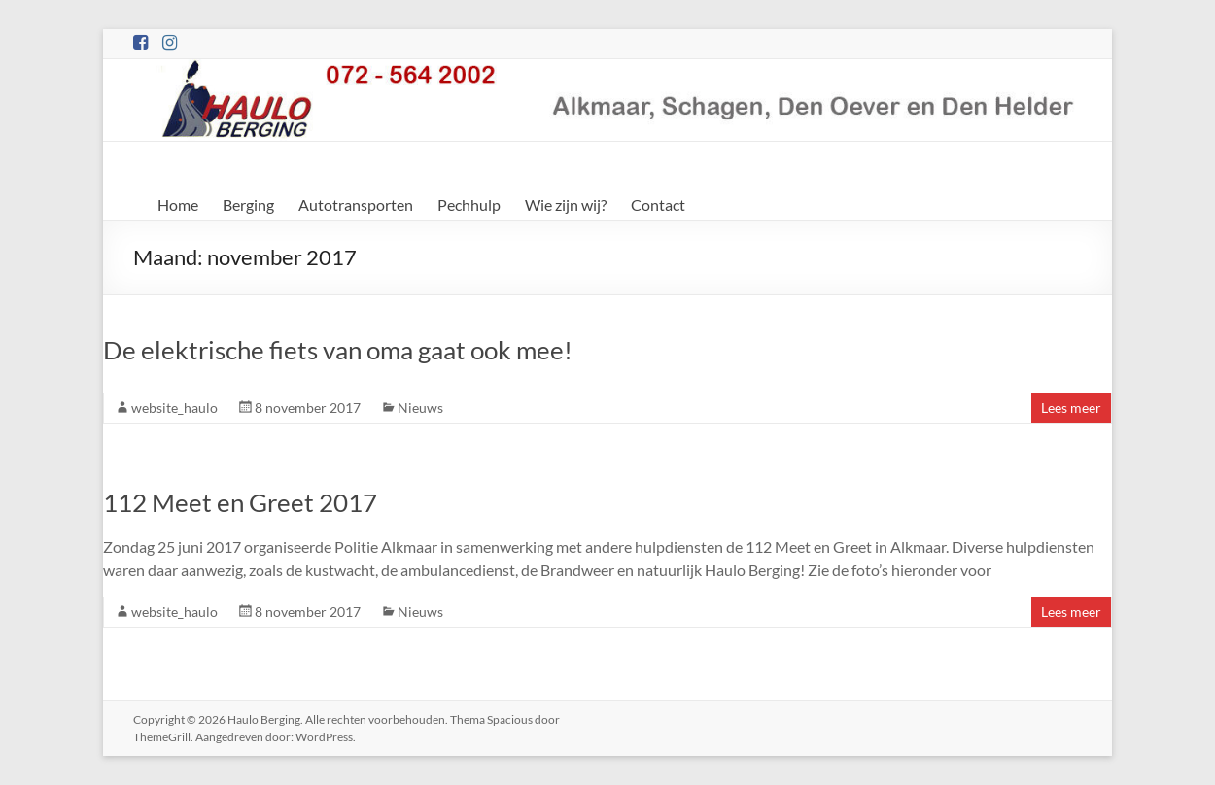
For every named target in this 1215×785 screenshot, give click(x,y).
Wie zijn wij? (566, 204)
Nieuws (420, 407)
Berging (248, 204)
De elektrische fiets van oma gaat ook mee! (338, 349)
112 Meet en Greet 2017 (240, 502)
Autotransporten (355, 204)
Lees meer (1071, 407)
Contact (658, 204)
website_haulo (174, 407)
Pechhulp (469, 204)
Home (177, 204)
